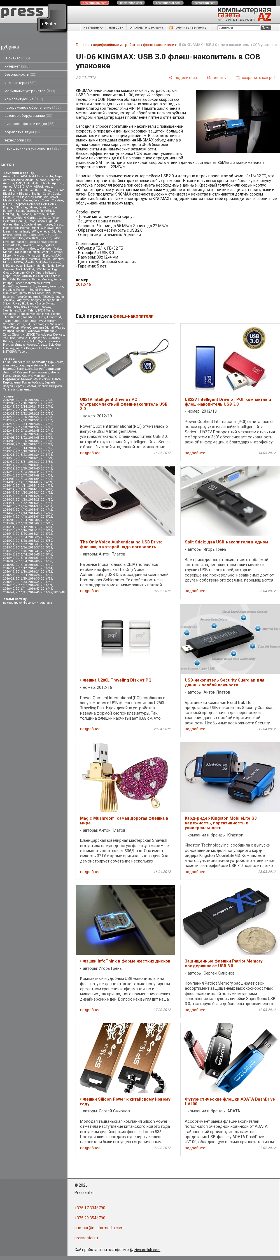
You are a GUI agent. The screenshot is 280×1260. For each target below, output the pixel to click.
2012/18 (21, 410)
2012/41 (8, 431)
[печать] (216, 77)
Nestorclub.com (147, 1250)
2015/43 (8, 554)
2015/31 (8, 544)
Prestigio (9, 290)
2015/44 (21, 554)
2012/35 (33, 424)
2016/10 (46, 565)
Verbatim (9, 324)
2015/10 (46, 523)
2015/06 (46, 520)
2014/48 (21, 517)
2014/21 (33, 492)
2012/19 (33, 410)
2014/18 (46, 489)
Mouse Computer (52, 259)
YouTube (9, 338)
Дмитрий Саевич (15, 372)
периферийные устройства (32, 148)
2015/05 (33, 520)
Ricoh (41, 293)
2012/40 (46, 427)
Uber (17, 321)
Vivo (6, 327)
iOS (53, 231)
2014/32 (21, 503)
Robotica (8, 297)
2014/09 (46, 482)
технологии (19, 140)
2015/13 (33, 527)
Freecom (38, 214)
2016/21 (33, 571)
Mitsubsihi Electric (40, 255)
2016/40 (8, 589)
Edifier (33, 207)
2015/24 (21, 537)
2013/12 (46, 444)
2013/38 (8, 468)
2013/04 (46, 438)
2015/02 (46, 517)
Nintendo (39, 266)
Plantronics (32, 283)
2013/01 (8, 438)
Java (41, 235)
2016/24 (21, 575)
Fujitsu (7, 218)
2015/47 (8, 558)
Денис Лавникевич (48, 369)
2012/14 (21, 406)
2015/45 (33, 554)
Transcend (53, 317)
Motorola (34, 259)
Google (28, 224)
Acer (17, 176)
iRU (24, 235)
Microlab (56, 252)
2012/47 (33, 434)
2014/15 (21, 489)
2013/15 (33, 448)
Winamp (20, 331)
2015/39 (8, 551)
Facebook (31, 211)
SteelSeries (10, 310)
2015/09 (33, 523)
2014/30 (46, 499)
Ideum (7, 231)
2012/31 (33, 420)
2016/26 (46, 575)
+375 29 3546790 (89, 1218)
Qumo (23, 293)
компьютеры (20, 83)
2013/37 (46, 465)
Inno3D (20, 348)
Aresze (42, 345)
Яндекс (20, 345)
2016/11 (8, 568)
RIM (49, 293)
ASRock (39, 187)
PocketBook (10, 286)
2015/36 (21, 547)
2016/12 (21, 568)
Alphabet (54, 180)
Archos (7, 187)
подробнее (90, 453)
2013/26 (8, 458)
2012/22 (21, 413)
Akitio (20, 180)
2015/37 (33, 547)
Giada (41, 221)
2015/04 (21, 520)
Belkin (29, 190)
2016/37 (21, 585)
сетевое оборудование (28, 115)
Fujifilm (50, 214)
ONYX (30, 273)
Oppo (6, 276)
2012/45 (8, 434)
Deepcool (19, 204)
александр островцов (18, 365)
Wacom (15, 327)
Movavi (8, 262)
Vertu (20, 324)
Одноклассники (49, 341)
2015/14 (46, 527)
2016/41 (21, 589)
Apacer (31, 345)
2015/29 (33, 541)
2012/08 (46, 400)
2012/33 (8, 424)
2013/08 (46, 441)
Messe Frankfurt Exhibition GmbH (26, 252)
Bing (47, 190)
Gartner (32, 218)
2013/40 (33, 468)
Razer (32, 293)
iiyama (17, 231)
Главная (83, 45)
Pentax (57, 279)
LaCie (56, 238)
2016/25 (33, 575)
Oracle (15, 276)
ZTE (28, 338)
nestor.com (94, 2)
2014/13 (46, 485)
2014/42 (46, 510)
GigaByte (52, 221)
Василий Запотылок (17, 369)
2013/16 (46, 448)
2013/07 (33, 441)
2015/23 (8, 537)
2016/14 (46, 568)
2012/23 (33, 413)
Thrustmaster (12, 317)
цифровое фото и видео (29, 124)
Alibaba (41, 180)
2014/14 (8, 489)
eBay (24, 207)
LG (18, 245)
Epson (53, 207)
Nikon (28, 266)
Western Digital (43, 327)
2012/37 (8, 427)
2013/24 (33, 455)
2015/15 (8, 530)
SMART (8, 307)
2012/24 (46, 413)
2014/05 (46, 479)
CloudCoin (41, 197)
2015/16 (21, 530)
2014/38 (46, 506)
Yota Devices (55, 334)
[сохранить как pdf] (255, 77)
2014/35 (8, 506)
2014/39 (8, 510)
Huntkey (8, 348)
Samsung (58, 297)
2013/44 (33, 472)
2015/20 (21, 534)
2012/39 (33, 427)
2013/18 (21, 451)
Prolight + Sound (27, 290)
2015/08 (21, 523)
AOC (38, 183)
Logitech (49, 245)
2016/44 (8, 592)
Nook (19, 269)
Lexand (53, 242)
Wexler (59, 327)
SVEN (41, 310)
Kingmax (32, 348)
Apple (47, 183)
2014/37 (33, 506)
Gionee (8, 224)
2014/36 (21, 506)
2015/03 (8, 520)
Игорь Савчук (22, 376)
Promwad (45, 290)
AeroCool (9, 180)
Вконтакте (20, 341)
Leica (32, 242)
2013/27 (21, 458)
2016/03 (8, 561)
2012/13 (8, 406)
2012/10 (21, 403)
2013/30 (8, 462)
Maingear (45, 248)
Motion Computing (15, 259)
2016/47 (46, 592)
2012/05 (8, 400)
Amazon (8, 183)
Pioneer (19, 283)
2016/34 (33, 582)
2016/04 (21, 561)
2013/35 (21, 465)
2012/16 (46, 406)
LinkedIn (27, 245)
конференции (28, 603)
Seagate (36, 300)
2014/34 (46, 503)
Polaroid (43, 286)
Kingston (25, 238)
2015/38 (46, 547)
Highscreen (11, 228)
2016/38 (33, 585)
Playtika (8, 345)
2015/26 (46, 537)
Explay (20, 211)
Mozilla (29, 262)
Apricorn (57, 183)
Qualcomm (10, 293)
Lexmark (9, 245)
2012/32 (46, 420)
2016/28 (8, 578)
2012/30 (21, 420)
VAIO (42, 321)
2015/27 (8, 541)
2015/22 (46, 534)
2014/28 (21, 499)
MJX (57, 255)
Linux (38, 245)
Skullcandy (29, 303)
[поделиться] (182, 77)
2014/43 (8, 513)
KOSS (35, 238)
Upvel (34, 321)
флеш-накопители (158, 45)
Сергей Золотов (25, 386)
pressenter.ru (86, 1238)
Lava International (15, 242)
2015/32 (21, 544)
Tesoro (22, 352)
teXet (45, 314)
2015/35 (8, 547)
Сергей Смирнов (50, 386)
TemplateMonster (29, 314)
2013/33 (46, 462)
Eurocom (8, 211)
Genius (21, 221)
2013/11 (33, 444)
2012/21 (8, 413)
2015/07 (8, 523)
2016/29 (21, 578)
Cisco (6, 197)
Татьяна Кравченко (17, 389)
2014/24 (21, 496)
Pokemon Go (28, 286)
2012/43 (33, 431)
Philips (7, 283)
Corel (36, 200)
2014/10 (8, 485)
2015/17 (33, 530)
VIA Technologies (37, 324)
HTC (40, 228)
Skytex (50, 303)
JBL (48, 235)
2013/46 (8, 475)
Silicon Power (11, 303)
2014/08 (33, 482)
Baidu (20, 190)
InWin (34, 231)
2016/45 (21, 592)
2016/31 (46, 578)
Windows (34, 331)
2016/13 (33, 568)
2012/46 (21, 434)
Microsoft (20, 255)
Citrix (15, 197)
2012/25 (8, 417)
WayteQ (26, 327)
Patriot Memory (42, 279)
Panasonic (24, 279)
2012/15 (33, 406)
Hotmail (25, 228)
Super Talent (27, 310)
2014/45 (33, 513)
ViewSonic (57, 324)
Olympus (19, 273)
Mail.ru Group (28, 248)
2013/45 (46, 472)
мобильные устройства (29, 91)
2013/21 (8, 455)
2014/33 (33, 503)
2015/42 (46, 551)
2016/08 (21, 565)
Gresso (58, 224)
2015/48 (21, 558)
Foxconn (25, 214)
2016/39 (46, 585)
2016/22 (46, 571)
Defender (33, 204)
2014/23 (8, 496)
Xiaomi (16, 334)
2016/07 (8, 565)
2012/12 (46, 403)
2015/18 (46, 530)
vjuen (27, 362)
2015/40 (21, 551)
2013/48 (33, 475)
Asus (48, 187)
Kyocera (46, 238)
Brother (36, 194)
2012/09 (8, 403)
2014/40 (21, 510)
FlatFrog (8, 214)
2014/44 (21, 513)
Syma (49, 310)
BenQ (39, 190)
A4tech (7, 176)
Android (29, 183)
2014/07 (21, 482)
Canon (47, 194)
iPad (59, 231)
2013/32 (33, 462)
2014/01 (46, 475)
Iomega (44, 231)
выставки (10, 603)
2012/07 (33, 400)
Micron (7, 255)
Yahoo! (40, 334)
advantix (47, 176)
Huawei (49, 228)
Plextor (45, 283)
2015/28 (21, 541)
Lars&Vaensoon (49, 348)
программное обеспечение (32, 107)
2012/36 (46, 424)
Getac (31, 221)
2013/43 (21, 472)
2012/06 (21, 400)
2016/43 (46, 589)
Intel (26, 231)
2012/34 (21, 424)
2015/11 (8, 527)
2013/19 (33, 451)
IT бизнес (17, 58)
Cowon (46, 200)
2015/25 (33, 537)
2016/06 (46, 561)
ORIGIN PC (29, 276)
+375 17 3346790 (89, 1208)
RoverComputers (27, 297)
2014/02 (8, 479)
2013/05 (8, 441)
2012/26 (21, 417)
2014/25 (33, 496)
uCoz (25, 321)
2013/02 (21, 438)
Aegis (58, 176)
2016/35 (46, 582)
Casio (56, 194)
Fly (17, 214)
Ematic (42, 207)
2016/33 (21, 582)
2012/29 (8, 420)
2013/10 (21, 444)
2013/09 (8, 444)
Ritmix (57, 293)
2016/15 (8, 571)
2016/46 (33, 592)
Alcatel (29, 180)
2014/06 (8, 482)
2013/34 (8, 465)
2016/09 (33, 565)
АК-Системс (51, 338)
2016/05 (33, 561)
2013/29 (46, 458)
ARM (29, 187)
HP (33, 228)
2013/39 (21, 468)
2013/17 (8, 451)
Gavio (42, 218)
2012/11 (33, 403)
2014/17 (33, 489)
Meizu (58, 248)
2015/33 (33, 544)
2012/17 (8, 410)
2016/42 (33, 589)
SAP (18, 300)
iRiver (17, 235)
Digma (7, 207)
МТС (33, 341)
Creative (57, 200)
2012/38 (21, 427)
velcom (51, 321)
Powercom (56, 286)
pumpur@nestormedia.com (98, 1228)
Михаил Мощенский (36, 379)
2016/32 (8, 582)
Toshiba (28, 317)
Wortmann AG (50, 331)
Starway (46, 307)
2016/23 (8, 575)
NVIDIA (29, 269)
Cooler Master (22, 200)
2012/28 (46, 417)
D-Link (7, 204)
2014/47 (8, 517)
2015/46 (46, 554)
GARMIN (20, 218)
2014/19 (8, 492)
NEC (6, 266)
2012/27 (33, 417)
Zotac (20, 338)
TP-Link (40, 317)
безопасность (20, 74)
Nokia (51, 266)
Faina (7, 362)
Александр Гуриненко (47, 362)
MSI (38, 262)
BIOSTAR (58, 190)
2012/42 (21, 431)
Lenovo (41, 242)
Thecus (55, 314)
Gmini (18, 224)
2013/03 (33, 438)
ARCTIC (19, 187)
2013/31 (21, 462)
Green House (43, 224)
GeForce (53, 218)
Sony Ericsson (30, 307)
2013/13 (8, 448)
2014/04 (33, 479)
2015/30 (46, 541)
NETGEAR (10, 352)
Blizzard (25, 194)
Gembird (9, 221)
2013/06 (21, 441)
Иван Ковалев (39, 372)
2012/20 (46, 410)
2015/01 (33, 517)
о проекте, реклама (146, 27)
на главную (93, 27)
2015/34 (46, 544)
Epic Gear (55, 345)
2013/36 (33, 465)
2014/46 (46, 513)
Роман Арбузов (32, 382)
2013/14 (21, 448)
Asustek (8, 190)
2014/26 (46, 496)
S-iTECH (44, 297)
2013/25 (46, 455)
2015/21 (33, 534)
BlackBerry (10, 194)
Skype (41, 303)
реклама (46, 603)
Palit (13, 279)
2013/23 (21, 455)
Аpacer (36, 338)
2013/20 (46, 451)
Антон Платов (44, 365)
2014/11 (21, 485)
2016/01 (33, 558)
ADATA (26, 176)
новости (116, 27)
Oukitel (43, 276)
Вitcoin (7, 341)
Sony (17, 307)
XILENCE (29, 334)
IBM (59, 228)
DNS (16, 207)
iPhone (7, 235)
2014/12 (33, 485)
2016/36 (8, 585)
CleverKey (27, 197)
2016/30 (33, 578)
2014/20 (21, 492)
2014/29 (33, 499)
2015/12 (21, 527)
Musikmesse (51, 262)
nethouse (16, 266)
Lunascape (10, 248)
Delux (52, 204)
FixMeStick (46, 211)
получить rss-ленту (187, 27)
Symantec (9, 314)
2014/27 (8, 499)
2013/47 (21, 475)
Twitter (7, 321)
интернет (17, 66)
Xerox (7, 334)
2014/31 (8, 503)
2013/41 (46, 468)
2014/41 (33, 510)
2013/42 (8, 472)
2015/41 (33, 551)
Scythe (26, 300)
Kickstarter (10, 238)
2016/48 (59, 592)
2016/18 (21, 571)
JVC (55, 235)
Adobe (36, 176)
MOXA (18, 262)
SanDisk (8, 300)
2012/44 (46, 431)
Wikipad (8, 331)
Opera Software (46, 273)
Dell (44, 204)
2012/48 (46, 434)
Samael (17, 362)
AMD (18, 183)
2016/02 (46, 558)
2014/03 (21, 479)
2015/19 (8, 534)
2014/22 (46, 492)
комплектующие (23, 99)
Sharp (47, 300)
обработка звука (22, 132)
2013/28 (33, 458)
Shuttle (56, 300)
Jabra (33, 235)
